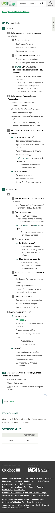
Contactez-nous (38, 499)
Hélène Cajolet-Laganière (19, 478)
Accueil (4, 12)
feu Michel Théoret (22, 495)
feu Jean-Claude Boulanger (36, 493)
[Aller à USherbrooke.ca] (38, 472)
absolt (13, 373)
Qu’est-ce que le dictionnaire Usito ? (16, 499)
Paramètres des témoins (31, 502)
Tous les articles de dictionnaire (18, 12)
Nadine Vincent (43, 481)
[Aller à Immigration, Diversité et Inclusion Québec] (11, 471)
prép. (18, 23)
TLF (14, 419)
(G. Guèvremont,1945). (35, 91)
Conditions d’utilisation (11, 502)
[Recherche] (27, 3)
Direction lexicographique (12, 487)
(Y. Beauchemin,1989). (34, 208)
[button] (50, 3)
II (3, 190)
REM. (8, 386)
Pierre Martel (35, 478)
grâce (21, 320)
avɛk (13, 23)
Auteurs (5, 478)
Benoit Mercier (19, 490)
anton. (6, 401)
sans (12, 401)
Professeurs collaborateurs (13, 493)
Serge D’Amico (29, 487)
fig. (19, 337)
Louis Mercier (29, 481)
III (4, 373)
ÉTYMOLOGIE (10, 413)
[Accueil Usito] (8, 3)
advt (8, 373)
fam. (20, 226)
